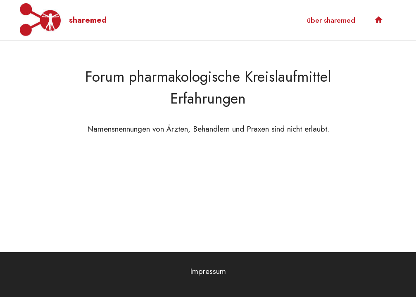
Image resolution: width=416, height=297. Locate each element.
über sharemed (331, 20)
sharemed (88, 20)
